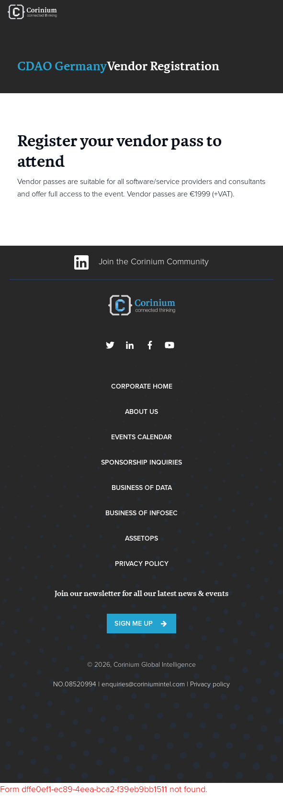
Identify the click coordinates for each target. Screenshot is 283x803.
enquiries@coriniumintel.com (143, 684)
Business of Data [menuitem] (142, 488)
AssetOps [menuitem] (141, 538)
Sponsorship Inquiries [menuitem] (141, 462)
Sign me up (133, 623)
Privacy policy (210, 684)
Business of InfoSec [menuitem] (141, 513)
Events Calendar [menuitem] (141, 437)
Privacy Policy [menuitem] (142, 564)
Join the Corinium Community (141, 261)
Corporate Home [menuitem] (141, 386)
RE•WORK (32, 12)
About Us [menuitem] (141, 412)
